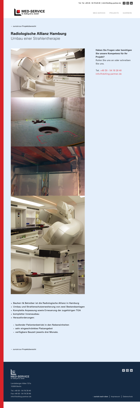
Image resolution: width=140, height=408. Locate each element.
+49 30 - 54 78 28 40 (111, 70)
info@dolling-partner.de (111, 3)
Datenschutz (127, 396)
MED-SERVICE (94, 14)
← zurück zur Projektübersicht (23, 26)
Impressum (114, 396)
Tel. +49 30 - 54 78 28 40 (91, 3)
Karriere (127, 14)
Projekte (112, 14)
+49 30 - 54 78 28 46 (22, 394)
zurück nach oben (98, 396)
